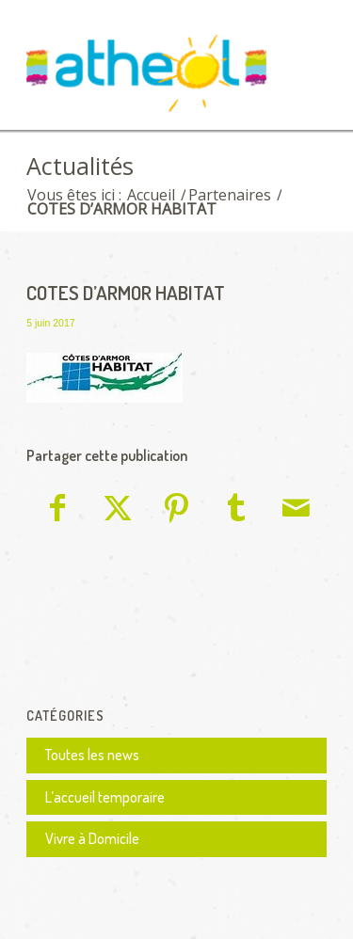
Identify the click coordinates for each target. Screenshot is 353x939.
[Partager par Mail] (296, 511)
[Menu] (301, 63)
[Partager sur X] (117, 511)
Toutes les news (92, 754)
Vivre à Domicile (92, 838)
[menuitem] (301, 63)
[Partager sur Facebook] (57, 511)
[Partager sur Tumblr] (236, 511)
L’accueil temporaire (105, 797)
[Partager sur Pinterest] (177, 511)
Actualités (80, 166)
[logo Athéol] (146, 77)
